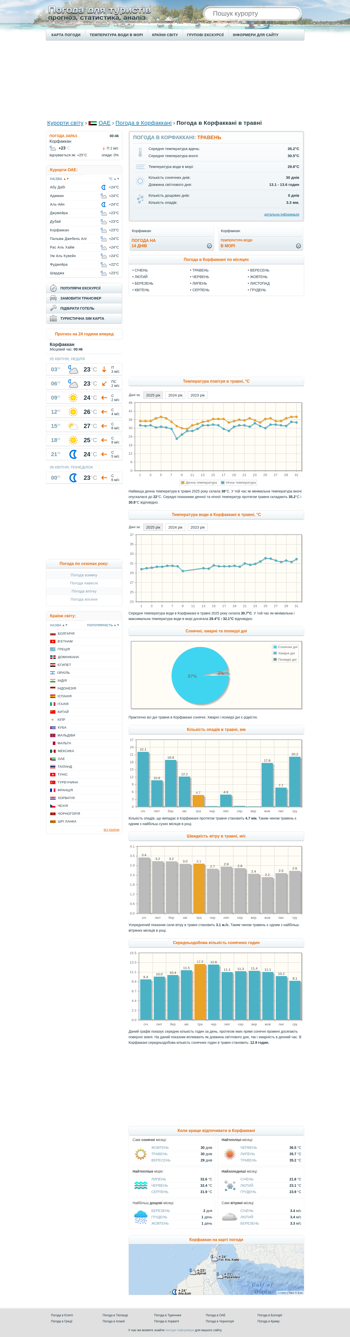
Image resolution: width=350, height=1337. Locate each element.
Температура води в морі (116, 35)
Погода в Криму (269, 1321)
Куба (62, 727)
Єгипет (64, 665)
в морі (236, 243)
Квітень (142, 290)
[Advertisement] (175, 79)
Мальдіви (66, 735)
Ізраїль (63, 673)
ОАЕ (105, 123)
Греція (64, 649)
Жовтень (258, 277)
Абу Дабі (57, 187)
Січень (141, 270)
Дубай (55, 221)
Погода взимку (84, 575)
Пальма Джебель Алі (68, 239)
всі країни (111, 830)
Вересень (259, 270)
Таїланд (65, 767)
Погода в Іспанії (114, 1321)
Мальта (64, 743)
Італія (63, 704)
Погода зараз (63, 136)
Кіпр (61, 720)
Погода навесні (84, 583)
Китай (63, 712)
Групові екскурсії (205, 35)
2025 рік (153, 395)
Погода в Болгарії (270, 1315)
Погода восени (84, 599)
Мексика (66, 751)
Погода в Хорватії (166, 1321)
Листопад (260, 283)
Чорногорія (69, 813)
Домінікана (68, 657)
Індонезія (67, 688)
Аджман (57, 196)
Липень (199, 283)
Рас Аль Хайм (62, 247)
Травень (200, 270)
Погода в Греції (62, 1321)
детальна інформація (281, 214)
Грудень (258, 290)
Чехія (63, 806)
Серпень (200, 290)
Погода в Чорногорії (220, 1321)
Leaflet (282, 1292)
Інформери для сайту (255, 35)
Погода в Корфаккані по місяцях (216, 259)
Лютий (141, 277)
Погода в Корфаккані (143, 123)
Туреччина (68, 782)
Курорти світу (65, 123)
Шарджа (57, 273)
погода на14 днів (144, 243)
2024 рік (175, 395)
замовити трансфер (80, 298)
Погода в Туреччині (167, 1315)
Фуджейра (59, 264)
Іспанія (65, 696)
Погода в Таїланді (115, 1315)
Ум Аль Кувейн (63, 256)
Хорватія (66, 798)
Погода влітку (84, 591)
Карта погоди (66, 35)
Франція (65, 790)
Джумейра (59, 213)
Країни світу (165, 35)
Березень (144, 283)
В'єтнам (65, 641)
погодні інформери (179, 1330)
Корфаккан (59, 230)
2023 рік (198, 395)
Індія (62, 680)
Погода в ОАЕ (216, 1315)
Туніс (63, 774)
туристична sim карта (82, 318)
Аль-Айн (57, 204)
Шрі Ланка (67, 821)
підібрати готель (77, 308)
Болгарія (66, 633)
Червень (200, 277)
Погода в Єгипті (62, 1315)
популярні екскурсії (80, 288)
